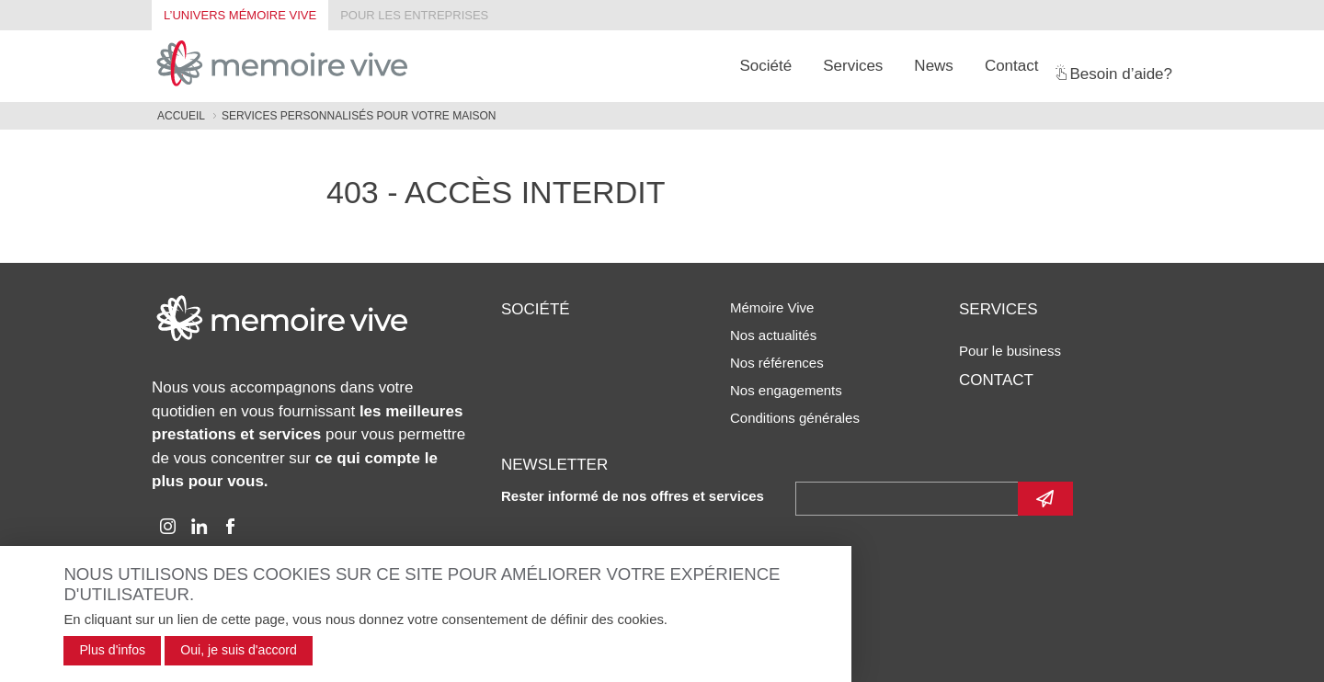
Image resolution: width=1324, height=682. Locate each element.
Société (765, 65)
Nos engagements (786, 390)
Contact (1012, 65)
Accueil (181, 115)
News (933, 65)
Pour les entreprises (414, 15)
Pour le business (1010, 350)
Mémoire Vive (772, 307)
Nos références (777, 362)
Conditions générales (795, 418)
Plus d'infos (112, 649)
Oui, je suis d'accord (238, 649)
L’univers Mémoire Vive (240, 15)
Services (853, 65)
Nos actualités (773, 335)
